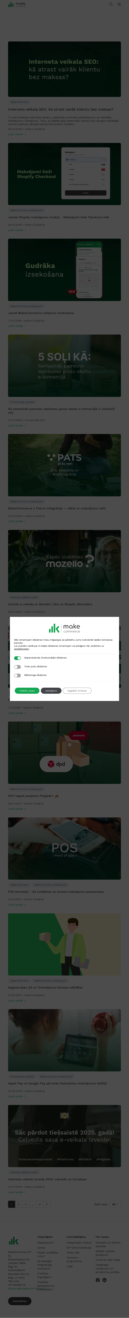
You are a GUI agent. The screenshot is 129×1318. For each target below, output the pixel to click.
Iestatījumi (52, 690)
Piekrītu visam (27, 690)
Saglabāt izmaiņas (80, 690)
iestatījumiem (21, 649)
